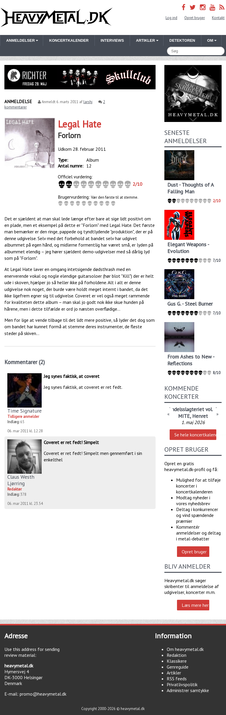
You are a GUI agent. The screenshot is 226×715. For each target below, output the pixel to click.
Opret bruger (194, 17)
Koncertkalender (68, 40)
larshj (87, 101)
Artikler (174, 673)
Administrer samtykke (188, 690)
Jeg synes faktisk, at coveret (71, 376)
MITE (184, 416)
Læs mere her (195, 605)
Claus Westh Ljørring (20, 480)
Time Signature (24, 410)
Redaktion (176, 655)
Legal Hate (79, 124)
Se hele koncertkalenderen (195, 435)
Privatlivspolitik (182, 684)
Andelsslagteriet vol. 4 (192, 409)
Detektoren (182, 40)
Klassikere (177, 661)
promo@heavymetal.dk (43, 694)
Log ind (171, 17)
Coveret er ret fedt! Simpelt (71, 442)
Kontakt (218, 17)
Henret (200, 416)
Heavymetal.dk (56, 17)
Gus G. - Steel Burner (190, 303)
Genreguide (177, 667)
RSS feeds (177, 678)
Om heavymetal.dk (185, 649)
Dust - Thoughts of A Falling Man (190, 188)
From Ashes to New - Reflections (190, 360)
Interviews (112, 40)
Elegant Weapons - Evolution (188, 247)
